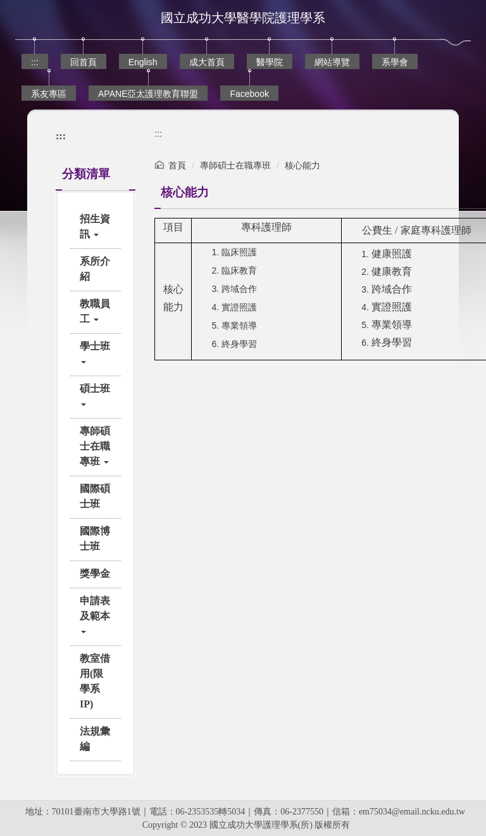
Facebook (249, 94)
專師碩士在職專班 (235, 165)
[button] (95, 226)
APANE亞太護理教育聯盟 (148, 94)
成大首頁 (207, 62)
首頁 (177, 165)
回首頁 (83, 62)
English (143, 62)
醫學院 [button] (269, 62)
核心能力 (302, 165)
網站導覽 (332, 62)
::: (35, 62)
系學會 (395, 62)
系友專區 (48, 94)
